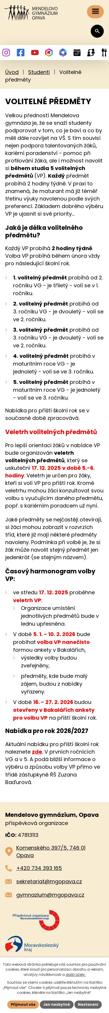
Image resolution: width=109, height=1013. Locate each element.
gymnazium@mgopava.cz (50, 894)
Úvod (12, 72)
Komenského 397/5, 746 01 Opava (50, 851)
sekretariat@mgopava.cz (49, 881)
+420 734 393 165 (39, 868)
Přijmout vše (23, 1004)
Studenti (39, 72)
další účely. (76, 974)
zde (37, 751)
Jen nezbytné (56, 1004)
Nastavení (88, 1004)
